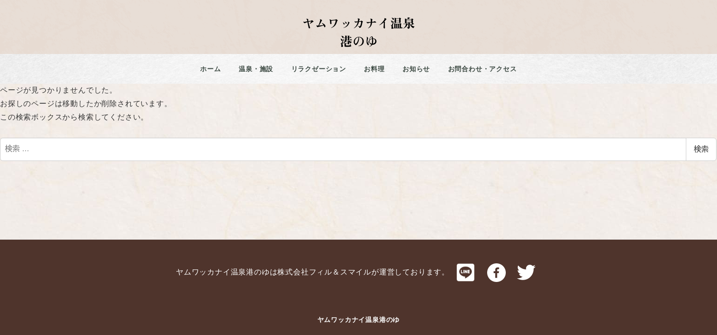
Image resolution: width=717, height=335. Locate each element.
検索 (701, 149)
